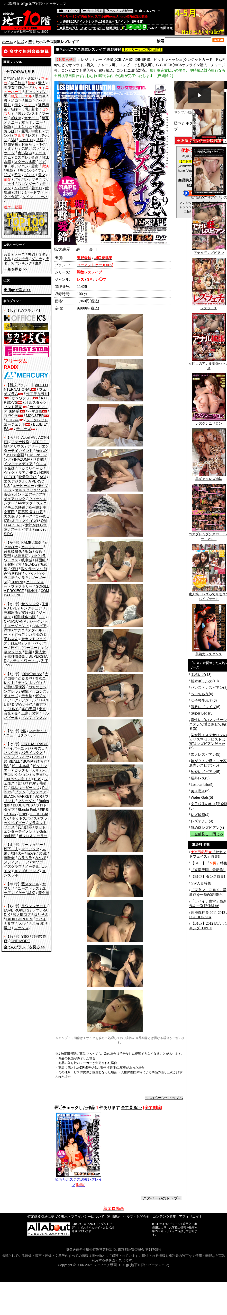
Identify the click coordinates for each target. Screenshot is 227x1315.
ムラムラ (25, 858)
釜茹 (28, 551)
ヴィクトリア (14, 472)
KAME (26, 542)
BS (6, 766)
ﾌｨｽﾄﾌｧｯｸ (21, 188)
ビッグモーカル (26, 770)
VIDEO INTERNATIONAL (26, 387)
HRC (32, 472)
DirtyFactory (32, 674)
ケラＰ (23, 577)
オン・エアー (25, 494)
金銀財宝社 (13, 564)
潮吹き (16, 118)
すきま (19, 630)
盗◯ (35, 149)
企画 (35, 157)
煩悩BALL (12, 761)
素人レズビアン (203, 754)
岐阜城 (26, 560)
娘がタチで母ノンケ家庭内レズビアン (208, 763)
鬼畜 (9, 170)
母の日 (39, 748)
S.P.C (8, 534)
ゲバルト (32, 573)
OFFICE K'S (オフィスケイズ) (26, 518)
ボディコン (20, 166)
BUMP (28, 761)
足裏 (17, 113)
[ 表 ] (78, 249)
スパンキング (21, 263)
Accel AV (28, 437)
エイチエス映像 (25, 505)
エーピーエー (23, 486)
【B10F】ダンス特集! (208, 877)
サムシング (30, 604)
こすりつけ (23, 127)
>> (15, 269)
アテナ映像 (20, 442)
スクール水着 (25, 162)
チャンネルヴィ (30, 683)
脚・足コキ (13, 100)
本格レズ (198, 675)
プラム (20, 792)
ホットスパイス (24, 818)
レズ (20, 42)
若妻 (35, 109)
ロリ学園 (41, 915)
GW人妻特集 (201, 883)
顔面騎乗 (11, 144)
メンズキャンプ (26, 871)
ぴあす (41, 761)
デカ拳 (26, 696)
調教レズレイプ (203, 707)
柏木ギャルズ (201, 681)
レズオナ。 (200, 821)
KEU (14, 569)
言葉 (7, 254)
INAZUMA (22, 459)
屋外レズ (198, 778)
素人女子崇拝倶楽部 (25, 654)
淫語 (7, 127)
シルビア (39, 626)
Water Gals (200, 797)
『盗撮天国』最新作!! (208, 870)
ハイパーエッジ (18, 748)
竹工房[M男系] (37, 394)
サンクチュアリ (33, 608)
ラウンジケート (34, 906)
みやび (40, 858)
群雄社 (32, 591)
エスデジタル (14, 481)
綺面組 (40, 560)
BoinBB (38, 757)
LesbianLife (200, 785)
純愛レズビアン (203, 772)
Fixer (23, 814)
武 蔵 (43, 853)
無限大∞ (17, 853)
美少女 (9, 87)
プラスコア (38, 792)
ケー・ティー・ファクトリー (24, 584)
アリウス (17, 446)
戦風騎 (16, 643)
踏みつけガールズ (25, 788)
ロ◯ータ (25, 87)
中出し (36, 131)
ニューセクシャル (20, 735)
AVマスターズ (29, 503)
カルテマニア (32, 547)
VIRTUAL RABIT (34, 744)
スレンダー (27, 184)
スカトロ (26, 140)
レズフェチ (209, 306)
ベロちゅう (200, 694)
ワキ (35, 179)
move (31, 853)
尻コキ (30, 100)
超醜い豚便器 (14, 687)
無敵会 (9, 858)
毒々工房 (21, 713)
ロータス (21, 928)
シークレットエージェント (26, 623)
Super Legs (200, 713)
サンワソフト (22, 398)
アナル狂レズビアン (209, 251)
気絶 (25, 149)
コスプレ (21, 157)
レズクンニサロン (209, 421)
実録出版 (28, 613)
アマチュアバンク (25, 496)
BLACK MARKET (18, 796)
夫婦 (31, 254)
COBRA (12, 420)
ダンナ (36, 259)
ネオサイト (38, 731)
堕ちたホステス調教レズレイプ (78, 1180)
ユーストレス (28, 888)
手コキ (40, 96)
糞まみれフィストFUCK (208, 140)
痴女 (17, 105)
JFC (42, 617)
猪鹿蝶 (38, 459)
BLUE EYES (23, 805)
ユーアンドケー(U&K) (25, 890)
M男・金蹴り (27, 78)
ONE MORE (20, 941)
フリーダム (27, 801)
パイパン (21, 179)
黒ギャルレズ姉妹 (209, 477)
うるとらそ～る (30, 468)
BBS (37, 779)
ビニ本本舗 (21, 766)
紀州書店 (21, 556)
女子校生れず (201, 700)
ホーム (7, 42)
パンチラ (21, 259)
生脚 (38, 263)
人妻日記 (39, 774)
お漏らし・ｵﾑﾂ (33, 144)
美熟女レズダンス (209, 652)
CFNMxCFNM (15, 621)
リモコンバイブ (28, 170)
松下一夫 (11, 849)
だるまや (25, 678)
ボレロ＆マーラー (33, 836)
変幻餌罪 (25, 827)
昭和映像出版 (25, 617)
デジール (28, 700)
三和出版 (11, 613)
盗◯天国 (29, 709)
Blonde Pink (27, 809)
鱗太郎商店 (22, 915)
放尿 (39, 140)
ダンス (29, 175)
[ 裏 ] (91, 249)
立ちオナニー (32, 122)
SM (13, 140)
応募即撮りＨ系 (30, 512)
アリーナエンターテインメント (26, 448)
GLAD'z (31, 564)
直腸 (41, 254)
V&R (38, 796)
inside (39, 529)
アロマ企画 (15, 455)
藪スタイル (30, 884)
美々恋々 (198, 791)
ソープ (19, 254)
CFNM (9, 78)
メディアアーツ (16, 862)
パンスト (31, 113)
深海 (7, 630)
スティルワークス (24, 661)
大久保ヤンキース (18, 516)
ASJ (43, 477)
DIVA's (17, 704)
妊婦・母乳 (20, 109)
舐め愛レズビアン (205, 828)
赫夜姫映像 (13, 551)
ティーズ (23, 429)
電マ (41, 175)
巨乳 (25, 131)
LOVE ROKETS (16, 910)
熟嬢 (28, 652)
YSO (25, 936)
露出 (35, 166)
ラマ (35, 910)
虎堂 (35, 713)
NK (23, 731)
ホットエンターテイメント (25, 829)
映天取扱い (28, 477)
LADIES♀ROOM (19, 919)
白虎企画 (11, 416)
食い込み (25, 153)
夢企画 (43, 893)
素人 (41, 83)
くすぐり (11, 149)
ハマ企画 (35, 411)
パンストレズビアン (207, 687)
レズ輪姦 (198, 815)
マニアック (30, 849)
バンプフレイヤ (16, 757)
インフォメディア (18, 464)
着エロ (36, 188)
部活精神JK (27, 783)
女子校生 (18, 83)
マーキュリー (32, 845)
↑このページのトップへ (164, 1098)
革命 (38, 542)
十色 (29, 704)
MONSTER (35, 416)
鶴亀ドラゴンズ (34, 691)
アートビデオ (21, 529)
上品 (7, 259)
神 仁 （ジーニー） (26, 648)
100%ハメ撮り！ (17, 779)
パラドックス (32, 753)
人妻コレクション (25, 772)
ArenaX (42, 451)
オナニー (31, 118)
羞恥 (17, 175)
